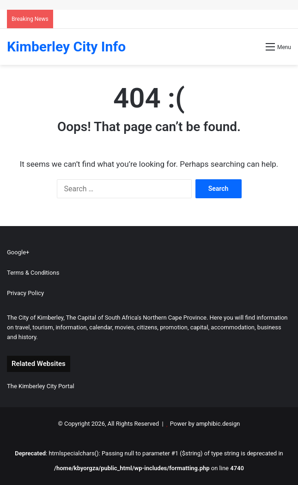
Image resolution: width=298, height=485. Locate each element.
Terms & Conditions (33, 272)
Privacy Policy (25, 293)
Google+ (18, 252)
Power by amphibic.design (205, 423)
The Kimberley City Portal (40, 386)
